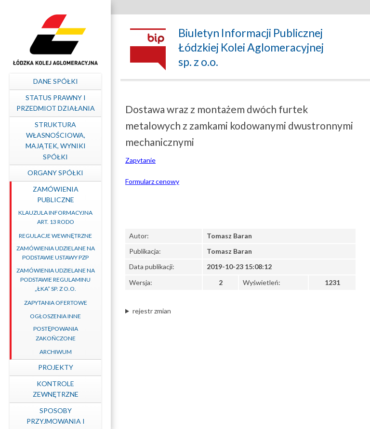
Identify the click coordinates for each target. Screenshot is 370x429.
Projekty (55, 367)
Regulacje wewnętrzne (55, 235)
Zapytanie (140, 160)
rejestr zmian (151, 311)
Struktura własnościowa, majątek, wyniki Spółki (56, 140)
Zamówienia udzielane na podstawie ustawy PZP (55, 253)
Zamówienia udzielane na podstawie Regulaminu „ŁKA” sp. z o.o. (55, 279)
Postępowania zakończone (55, 333)
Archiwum (56, 351)
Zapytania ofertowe (55, 302)
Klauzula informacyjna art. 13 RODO (55, 217)
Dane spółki (55, 81)
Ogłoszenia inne (55, 316)
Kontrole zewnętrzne (56, 388)
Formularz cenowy (152, 181)
